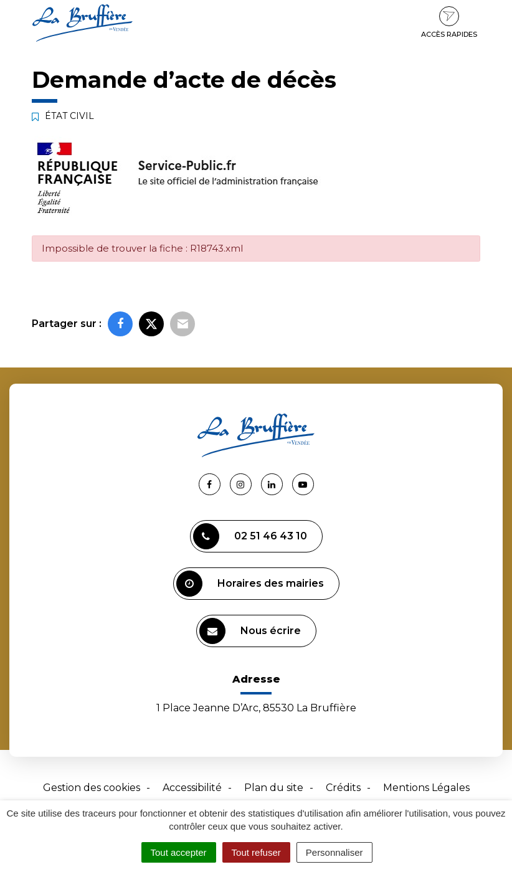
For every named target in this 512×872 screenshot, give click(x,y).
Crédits (343, 788)
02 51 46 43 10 (250, 536)
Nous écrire (250, 631)
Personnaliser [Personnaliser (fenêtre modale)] (334, 852)
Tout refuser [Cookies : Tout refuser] (256, 852)
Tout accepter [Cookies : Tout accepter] (179, 852)
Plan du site (273, 788)
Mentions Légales (426, 788)
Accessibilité (192, 788)
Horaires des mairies (250, 584)
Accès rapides (449, 22)
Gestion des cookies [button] (91, 788)
